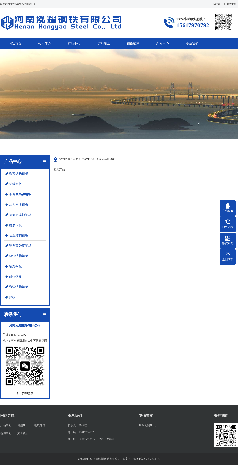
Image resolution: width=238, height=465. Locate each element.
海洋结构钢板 (18, 286)
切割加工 (103, 43)
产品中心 (74, 43)
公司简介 (44, 43)
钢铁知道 (133, 43)
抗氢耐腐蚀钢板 (20, 214)
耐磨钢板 (15, 225)
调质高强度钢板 (20, 245)
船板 (12, 297)
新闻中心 (162, 43)
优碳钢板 (15, 184)
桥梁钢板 (15, 266)
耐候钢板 (15, 276)
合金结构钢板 (18, 235)
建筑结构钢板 (18, 256)
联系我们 (217, 3)
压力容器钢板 (18, 204)
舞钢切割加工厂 (148, 425)
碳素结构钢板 (18, 173)
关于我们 (22, 433)
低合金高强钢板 (20, 194)
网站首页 (15, 43)
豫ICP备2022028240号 (146, 458)
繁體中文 (231, 3)
